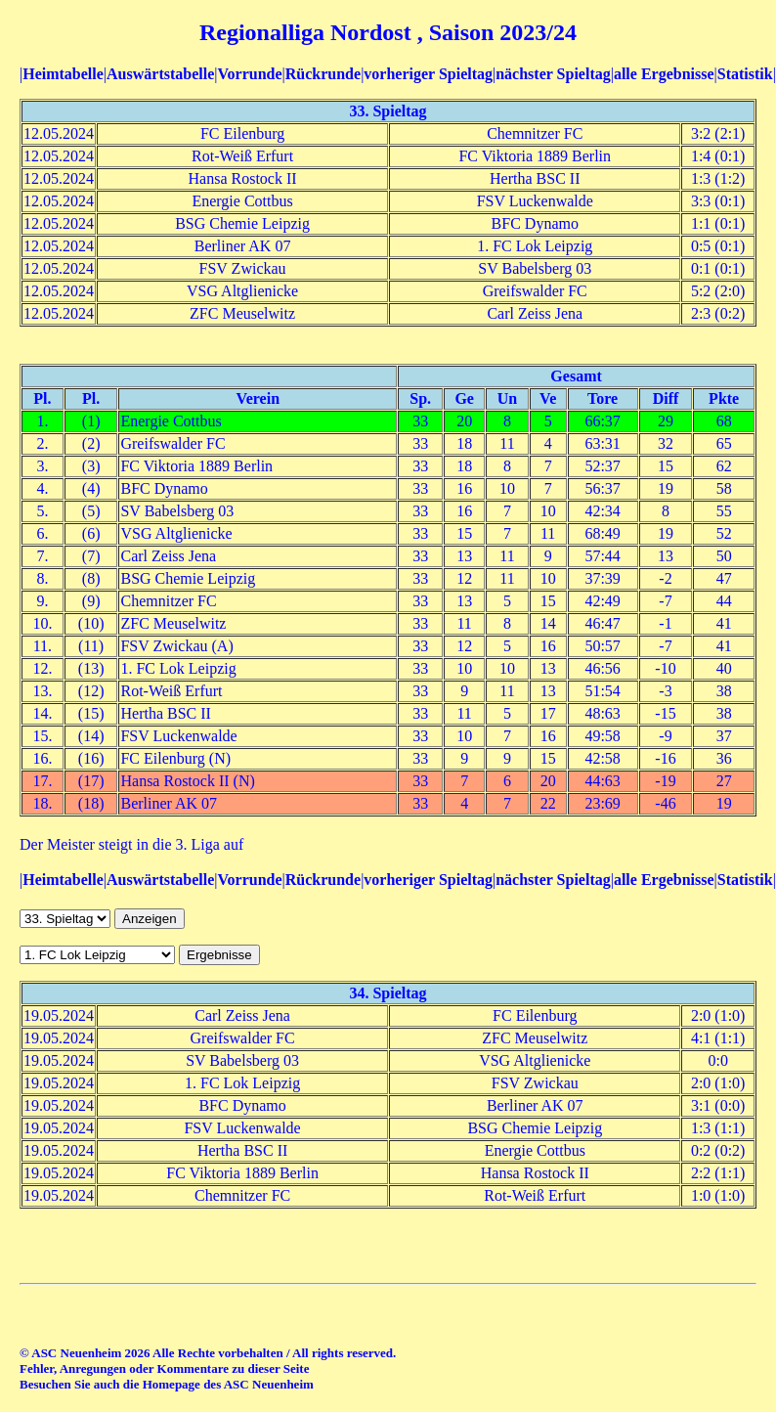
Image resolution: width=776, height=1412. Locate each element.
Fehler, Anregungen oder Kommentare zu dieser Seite (164, 1368)
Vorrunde (249, 74)
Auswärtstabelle (160, 74)
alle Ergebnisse (664, 74)
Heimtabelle (63, 74)
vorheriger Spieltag (428, 74)
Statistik (745, 74)
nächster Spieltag (553, 74)
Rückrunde (323, 74)
